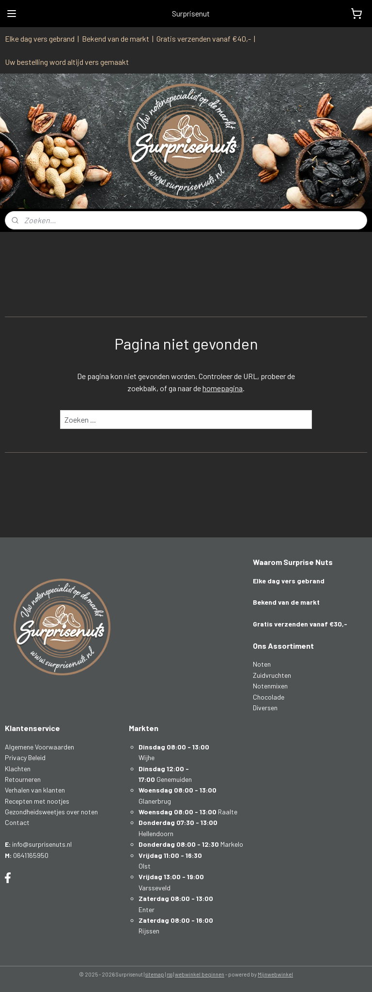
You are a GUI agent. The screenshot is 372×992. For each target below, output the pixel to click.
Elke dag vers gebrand (40, 38)
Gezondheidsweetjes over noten (51, 812)
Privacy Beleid (25, 757)
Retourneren (23, 779)
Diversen (265, 707)
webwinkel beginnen (199, 974)
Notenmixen (270, 686)
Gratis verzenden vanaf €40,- (203, 38)
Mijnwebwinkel (275, 974)
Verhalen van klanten (35, 790)
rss (169, 974)
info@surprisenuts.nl (42, 844)
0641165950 (30, 855)
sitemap (154, 974)
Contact (17, 822)
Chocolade (268, 697)
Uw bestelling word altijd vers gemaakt (67, 61)
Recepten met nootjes (37, 801)
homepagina (222, 388)
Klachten (18, 768)
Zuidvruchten (272, 675)
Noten (262, 664)
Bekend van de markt (115, 38)
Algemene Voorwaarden (39, 747)
